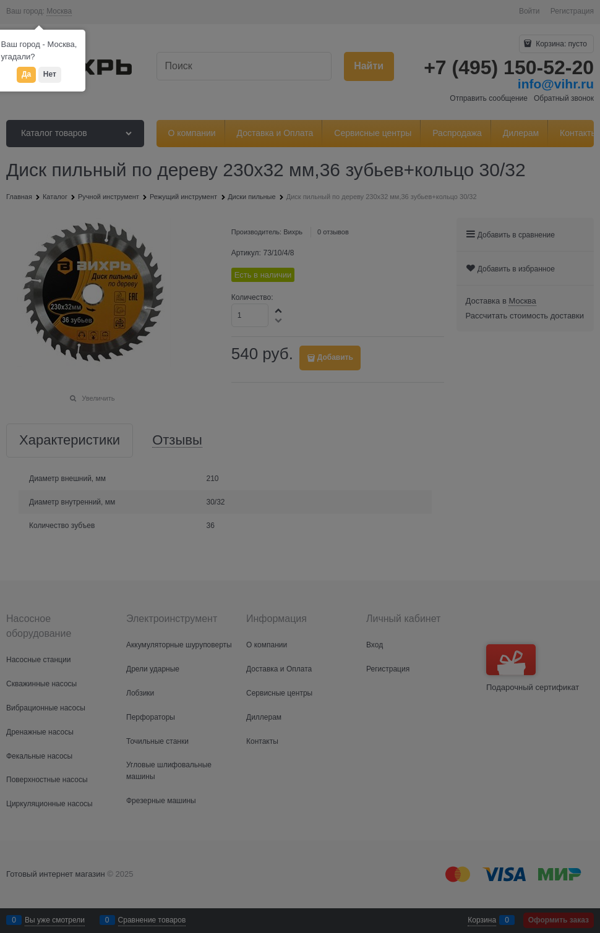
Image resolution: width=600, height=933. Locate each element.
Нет (49, 74)
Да (26, 74)
